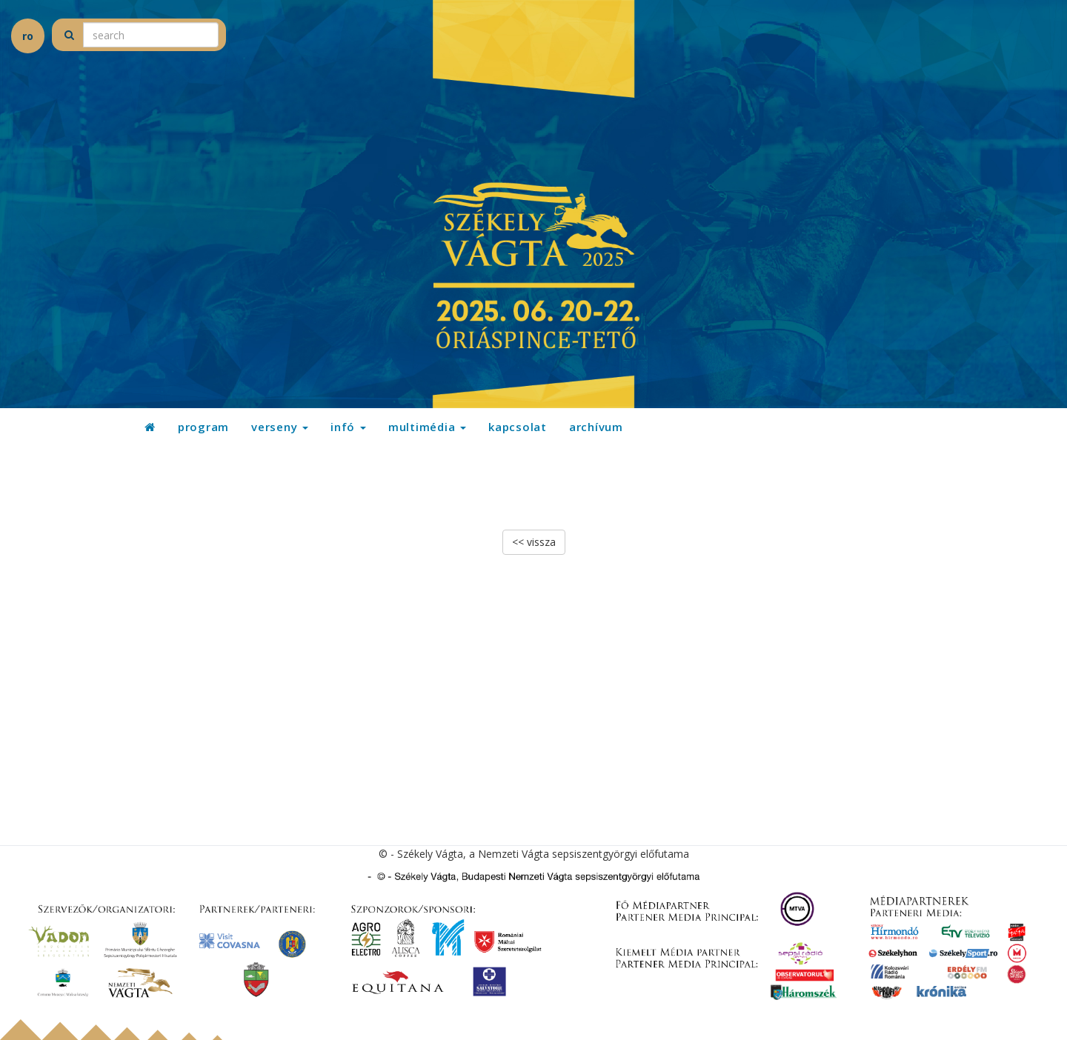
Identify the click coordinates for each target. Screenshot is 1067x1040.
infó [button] (348, 426)
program (203, 426)
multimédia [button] (427, 426)
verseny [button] (279, 426)
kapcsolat (517, 426)
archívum (596, 426)
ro (27, 36)
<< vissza (534, 542)
